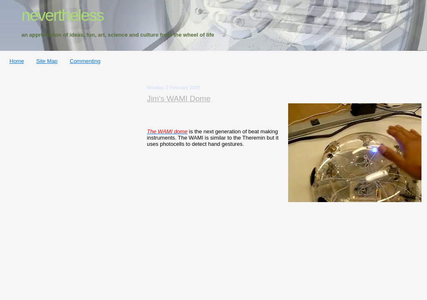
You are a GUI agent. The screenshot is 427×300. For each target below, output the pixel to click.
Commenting (85, 61)
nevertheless (62, 15)
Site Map (47, 61)
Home (17, 61)
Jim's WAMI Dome (179, 98)
